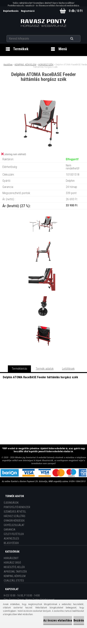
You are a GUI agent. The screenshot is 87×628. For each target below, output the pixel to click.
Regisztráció (27, 11)
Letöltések (68, 368)
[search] (76, 38)
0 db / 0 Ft (75, 11)
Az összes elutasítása (57, 620)
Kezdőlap (8, 64)
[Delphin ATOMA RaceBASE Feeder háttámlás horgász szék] (43, 97)
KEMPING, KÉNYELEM (25, 64)
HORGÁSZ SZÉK (45, 64)
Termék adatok (45, 368)
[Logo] (43, 23)
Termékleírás (19, 368)
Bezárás (79, 620)
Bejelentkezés (11, 11)
